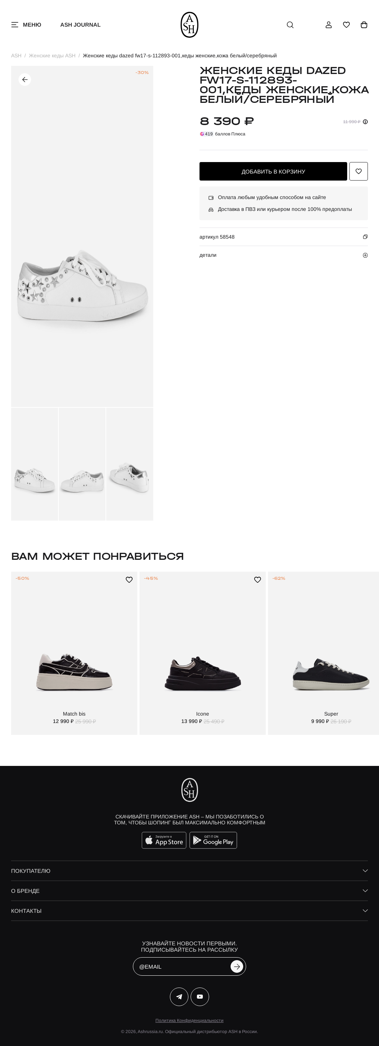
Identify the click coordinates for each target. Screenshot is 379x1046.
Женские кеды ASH (52, 55)
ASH (16, 55)
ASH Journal (80, 24)
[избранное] (346, 24)
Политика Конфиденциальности (189, 1020)
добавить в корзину (273, 171)
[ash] (190, 25)
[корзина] (364, 24)
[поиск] (290, 24)
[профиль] (328, 24)
